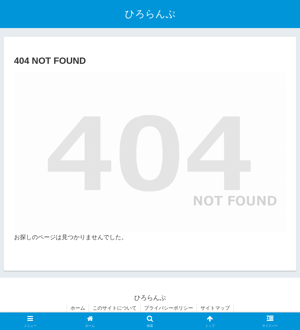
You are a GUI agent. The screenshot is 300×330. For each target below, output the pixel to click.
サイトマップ (215, 308)
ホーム (77, 308)
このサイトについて (115, 308)
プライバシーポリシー (168, 308)
